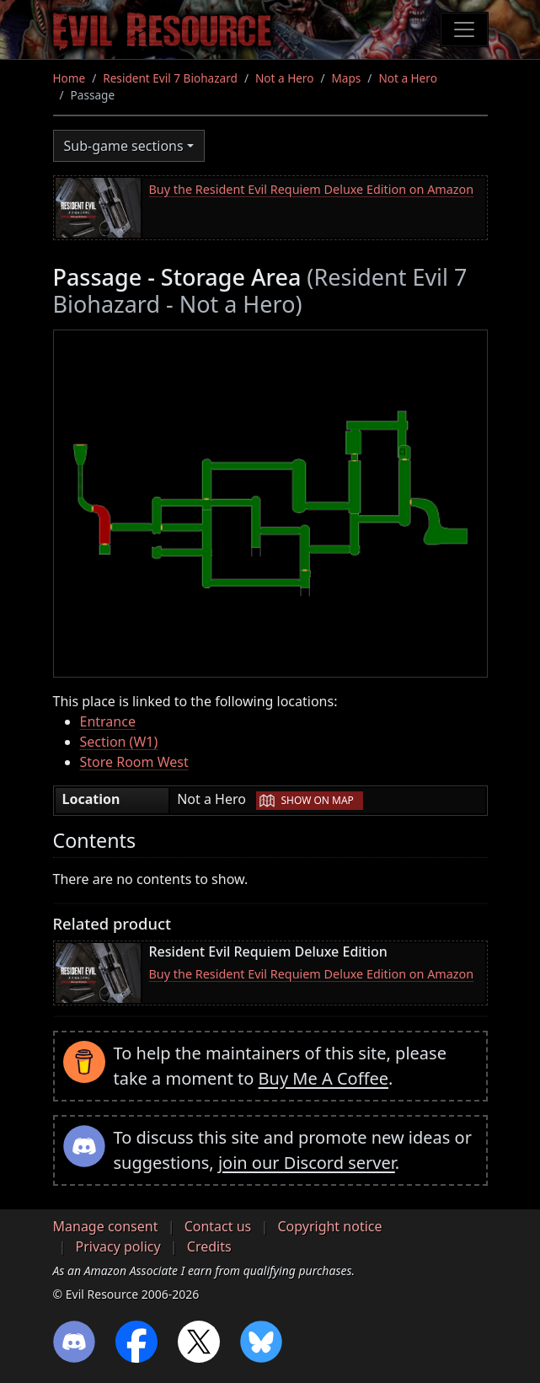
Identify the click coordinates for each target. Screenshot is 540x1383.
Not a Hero (284, 78)
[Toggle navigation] (464, 29)
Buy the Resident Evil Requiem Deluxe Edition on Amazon (311, 189)
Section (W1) (119, 741)
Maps (346, 78)
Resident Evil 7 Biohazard (170, 78)
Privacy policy (118, 1246)
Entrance (108, 721)
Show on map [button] (317, 800)
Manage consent (105, 1226)
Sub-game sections (124, 146)
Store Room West (134, 762)
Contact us (218, 1226)
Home (69, 78)
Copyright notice (329, 1226)
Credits (209, 1246)
